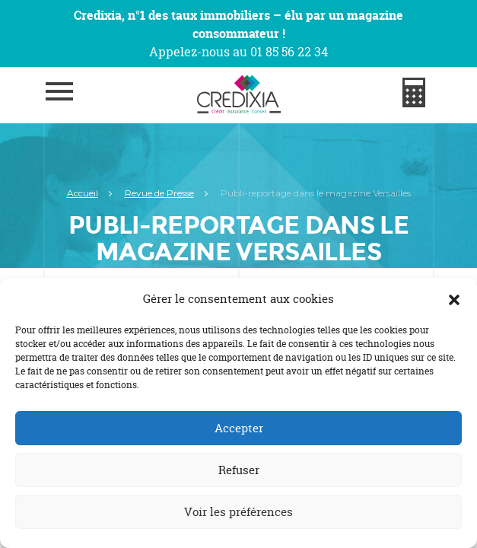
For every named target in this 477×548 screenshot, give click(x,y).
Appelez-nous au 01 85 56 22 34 (238, 51)
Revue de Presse (159, 193)
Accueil (82, 193)
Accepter (239, 428)
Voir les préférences (238, 512)
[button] (454, 299)
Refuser (238, 470)
